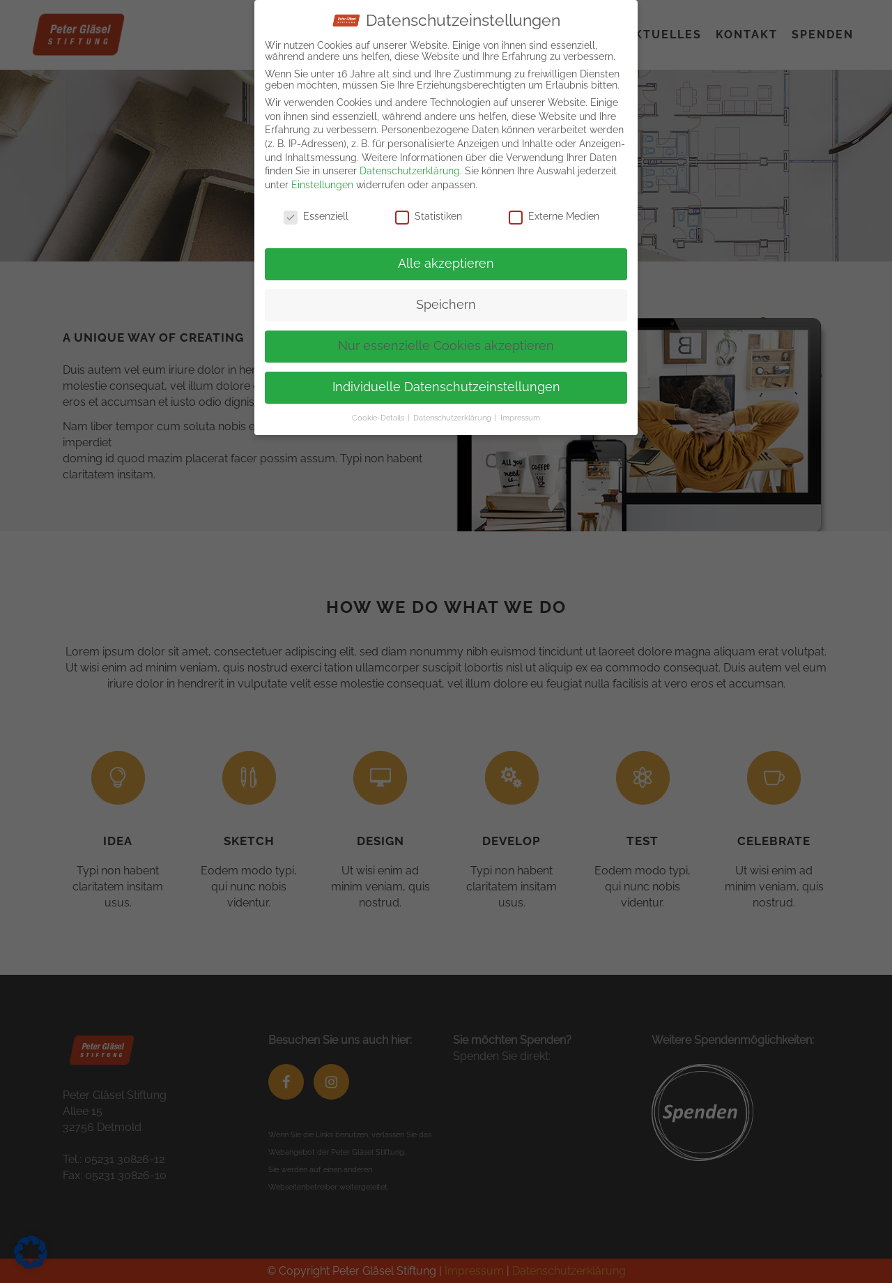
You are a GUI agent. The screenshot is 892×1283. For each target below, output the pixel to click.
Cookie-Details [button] (379, 417)
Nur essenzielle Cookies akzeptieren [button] (446, 346)
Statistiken (428, 215)
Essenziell (316, 215)
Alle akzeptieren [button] (446, 264)
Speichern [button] (446, 305)
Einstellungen (322, 184)
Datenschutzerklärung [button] (453, 417)
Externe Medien (554, 215)
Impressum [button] (520, 417)
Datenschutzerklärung (410, 170)
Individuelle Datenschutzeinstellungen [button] (446, 387)
